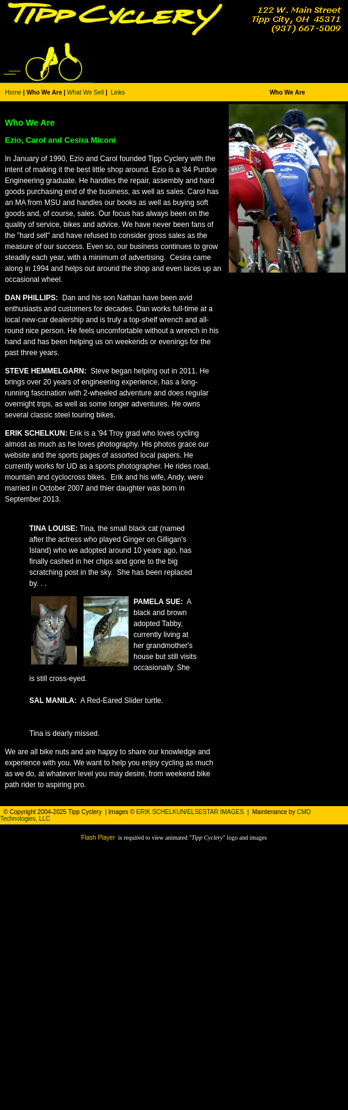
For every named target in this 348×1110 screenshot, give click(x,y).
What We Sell (85, 92)
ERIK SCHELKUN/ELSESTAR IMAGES (190, 812)
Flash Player (98, 837)
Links (118, 92)
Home (13, 92)
